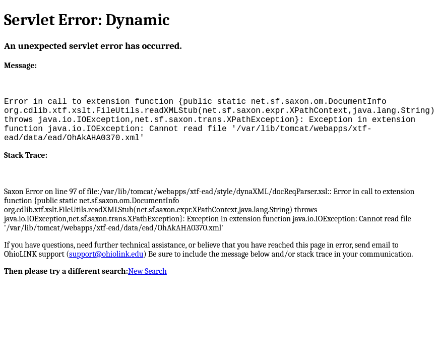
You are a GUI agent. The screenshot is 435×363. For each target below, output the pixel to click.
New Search (147, 271)
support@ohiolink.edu (106, 254)
